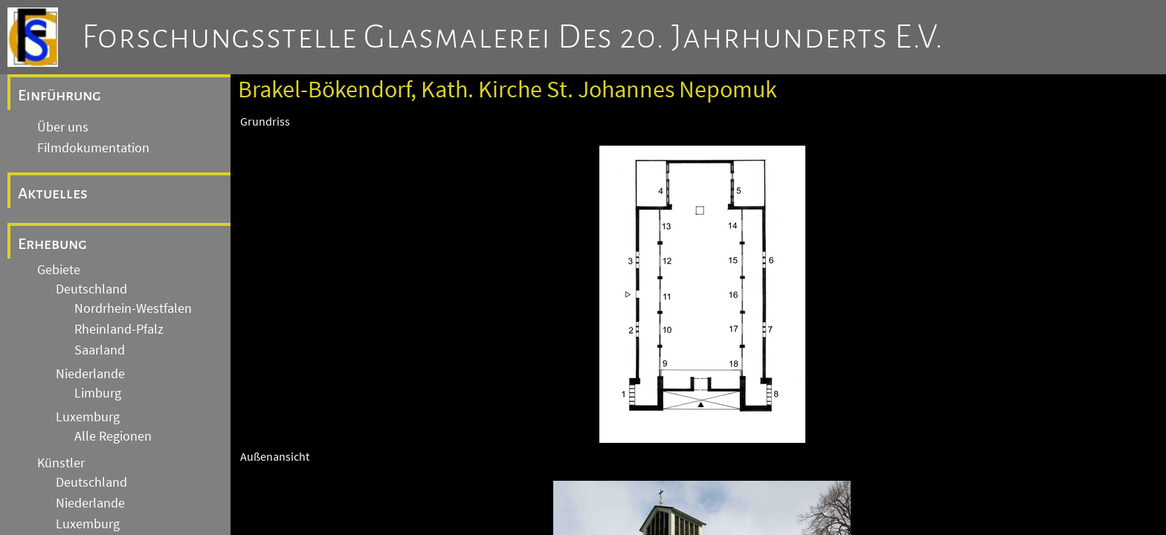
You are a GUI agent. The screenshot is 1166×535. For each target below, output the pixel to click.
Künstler (61, 463)
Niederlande (90, 374)
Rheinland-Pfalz (119, 329)
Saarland (99, 350)
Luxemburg (88, 417)
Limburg (97, 393)
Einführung (59, 95)
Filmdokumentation (93, 148)
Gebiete (58, 270)
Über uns (62, 127)
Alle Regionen (113, 436)
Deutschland (91, 289)
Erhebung (52, 244)
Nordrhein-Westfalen (133, 308)
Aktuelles (53, 193)
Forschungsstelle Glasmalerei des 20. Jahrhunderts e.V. (513, 37)
